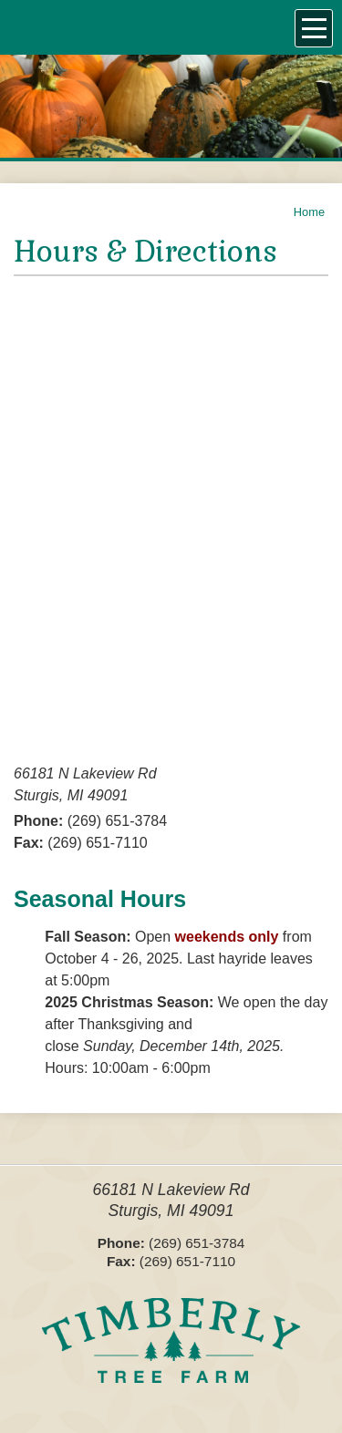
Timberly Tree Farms (170, 1352)
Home (309, 212)
